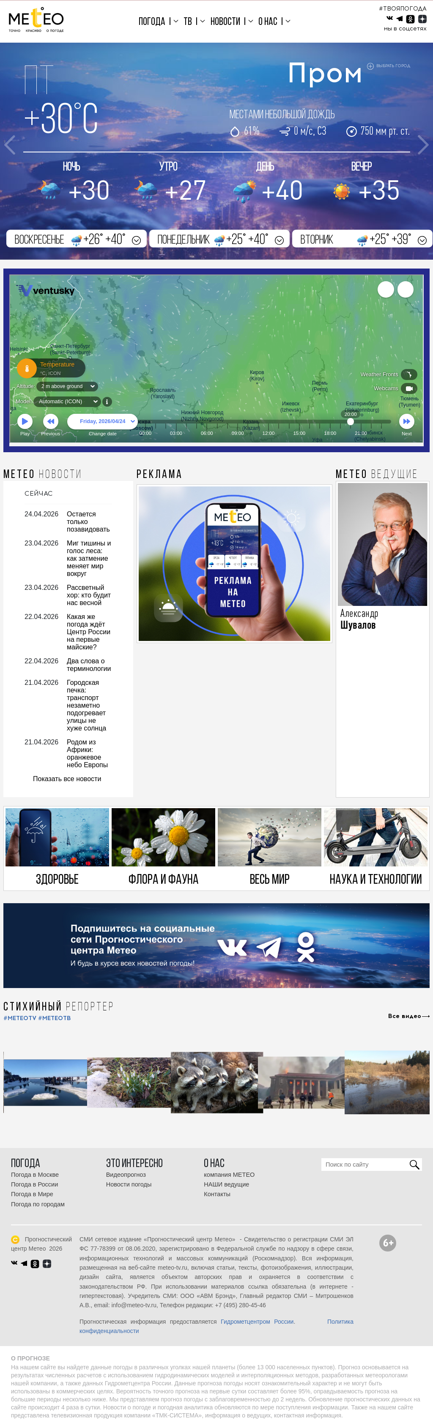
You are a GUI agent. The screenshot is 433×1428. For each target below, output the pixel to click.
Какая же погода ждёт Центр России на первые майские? (88, 632)
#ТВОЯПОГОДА (403, 8)
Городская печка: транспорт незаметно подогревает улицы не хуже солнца (86, 705)
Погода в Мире (32, 1194)
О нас (267, 22)
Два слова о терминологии (89, 664)
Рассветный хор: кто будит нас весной (89, 595)
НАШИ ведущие (226, 1184)
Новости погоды (129, 1184)
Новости (225, 22)
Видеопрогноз (126, 1174)
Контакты (217, 1194)
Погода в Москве (35, 1174)
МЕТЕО (42, 475)
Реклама (160, 475)
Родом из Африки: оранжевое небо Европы (87, 753)
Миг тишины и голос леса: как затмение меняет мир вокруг (89, 558)
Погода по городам (38, 1204)
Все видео (404, 1016)
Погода (152, 22)
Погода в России (34, 1184)
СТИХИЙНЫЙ (59, 1007)
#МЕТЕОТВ (54, 1018)
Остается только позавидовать (88, 521)
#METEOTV (19, 1018)
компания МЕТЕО (229, 1174)
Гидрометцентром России (257, 1321)
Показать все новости (67, 778)
